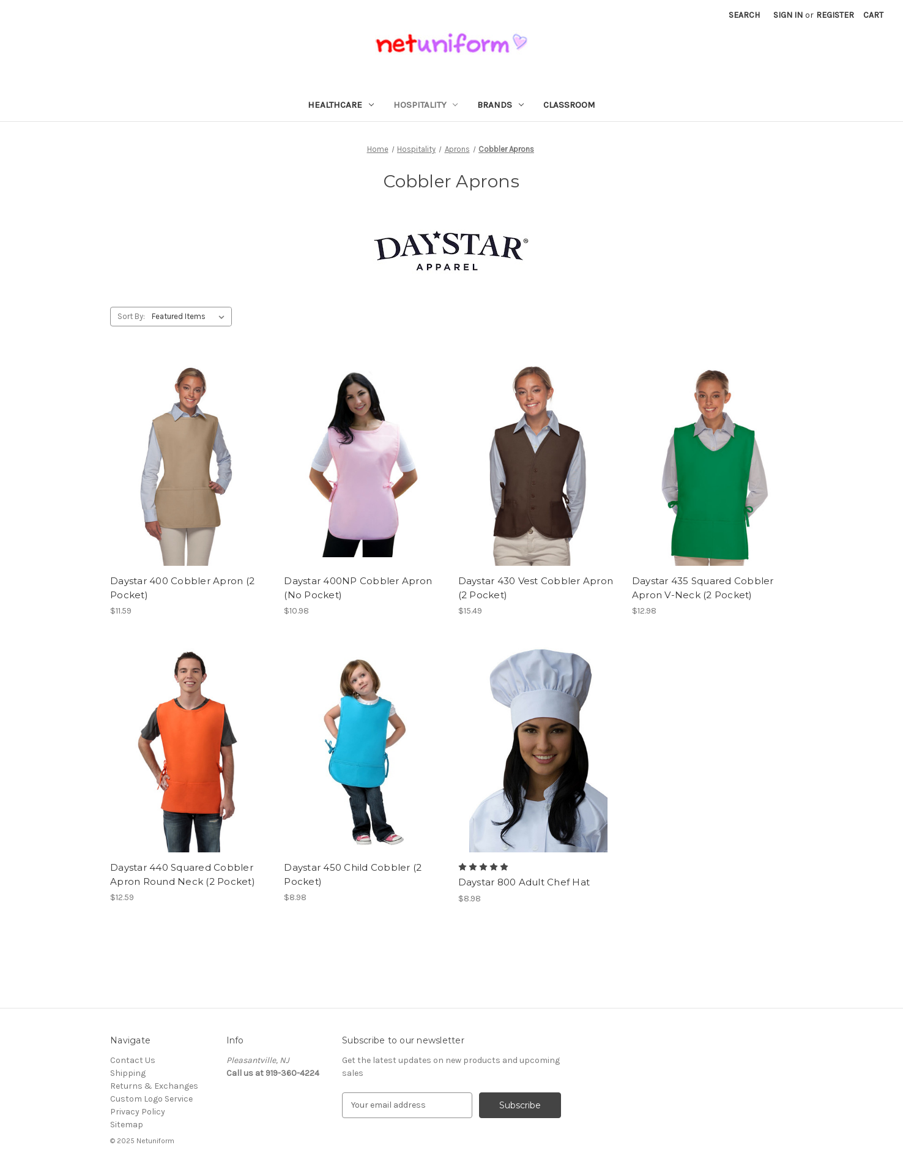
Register (835, 15)
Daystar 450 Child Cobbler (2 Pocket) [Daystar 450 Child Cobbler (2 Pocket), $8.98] (353, 874)
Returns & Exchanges (154, 1086)
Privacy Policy (137, 1111)
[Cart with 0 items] (873, 15)
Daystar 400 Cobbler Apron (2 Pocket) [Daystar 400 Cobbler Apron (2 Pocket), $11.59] (182, 588)
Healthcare (341, 104)
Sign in (788, 15)
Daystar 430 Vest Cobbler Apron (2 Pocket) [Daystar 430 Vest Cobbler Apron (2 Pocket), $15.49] (536, 588)
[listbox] (190, 316)
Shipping (128, 1073)
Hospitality (425, 104)
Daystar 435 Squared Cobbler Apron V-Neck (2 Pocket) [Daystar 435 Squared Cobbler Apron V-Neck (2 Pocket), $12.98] (703, 588)
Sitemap (126, 1124)
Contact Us (132, 1060)
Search (744, 15)
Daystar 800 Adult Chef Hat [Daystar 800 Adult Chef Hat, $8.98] (524, 882)
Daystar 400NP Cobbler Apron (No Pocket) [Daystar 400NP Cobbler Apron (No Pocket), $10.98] (358, 588)
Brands (500, 104)
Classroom (569, 104)
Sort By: (131, 316)
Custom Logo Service (151, 1099)
